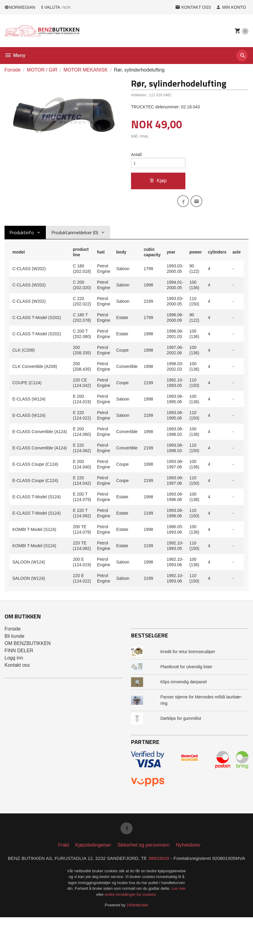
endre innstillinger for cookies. (131, 906)
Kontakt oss (17, 668)
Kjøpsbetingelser (93, 849)
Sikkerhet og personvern (143, 849)
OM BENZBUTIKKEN (28, 646)
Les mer (178, 900)
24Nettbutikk (137, 917)
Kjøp (158, 182)
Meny (15, 55)
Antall (136, 154)
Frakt (63, 849)
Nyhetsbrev (188, 849)
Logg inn (14, 660)
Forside (13, 69)
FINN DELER (19, 653)
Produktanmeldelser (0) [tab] (74, 235)
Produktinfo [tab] (21, 235)
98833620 (178, 862)
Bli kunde (14, 639)
